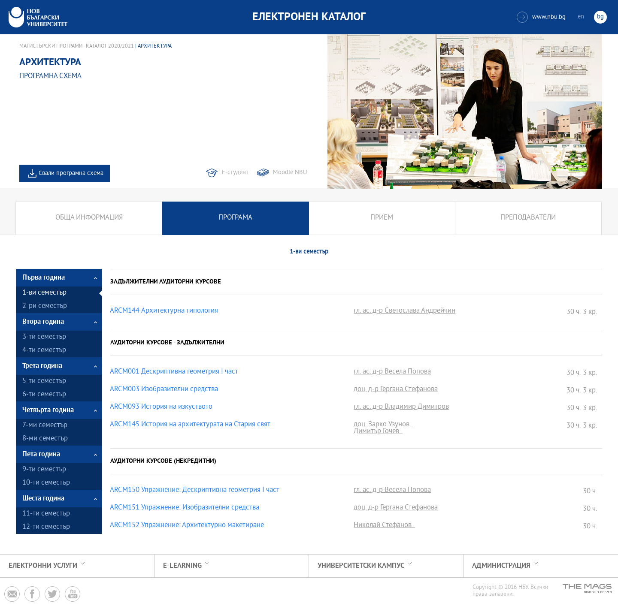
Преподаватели (528, 218)
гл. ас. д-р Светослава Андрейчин (404, 311)
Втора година (43, 321)
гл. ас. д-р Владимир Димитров (401, 407)
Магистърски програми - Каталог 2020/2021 (76, 46)
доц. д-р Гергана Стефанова (396, 389)
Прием (381, 218)
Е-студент (235, 173)
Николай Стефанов (384, 525)
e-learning (182, 565)
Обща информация (89, 218)
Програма (235, 218)
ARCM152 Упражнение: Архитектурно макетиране (187, 525)
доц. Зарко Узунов (383, 425)
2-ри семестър (44, 306)
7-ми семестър (44, 425)
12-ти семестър (46, 527)
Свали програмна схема (71, 173)
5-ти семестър (44, 381)
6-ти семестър (44, 394)
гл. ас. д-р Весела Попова (392, 372)
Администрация (501, 565)
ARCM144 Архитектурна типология (164, 311)
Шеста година (43, 498)
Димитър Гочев (378, 431)
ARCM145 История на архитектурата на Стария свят (190, 425)
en (581, 17)
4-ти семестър (44, 350)
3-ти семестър (44, 337)
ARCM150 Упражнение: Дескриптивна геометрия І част (194, 490)
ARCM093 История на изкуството (161, 407)
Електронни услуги (43, 565)
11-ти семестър (46, 514)
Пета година (41, 454)
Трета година (42, 366)
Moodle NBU (290, 173)
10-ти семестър (46, 483)
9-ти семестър (44, 469)
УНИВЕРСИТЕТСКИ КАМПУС (361, 565)
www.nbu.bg (541, 17)
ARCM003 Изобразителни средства (164, 389)
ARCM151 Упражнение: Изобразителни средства (184, 508)
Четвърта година (48, 410)
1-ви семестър (44, 293)
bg (600, 17)
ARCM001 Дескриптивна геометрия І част (174, 372)
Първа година (43, 277)
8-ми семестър (45, 438)
